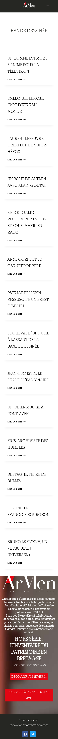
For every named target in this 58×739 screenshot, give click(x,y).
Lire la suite (16, 79)
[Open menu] (48, 6)
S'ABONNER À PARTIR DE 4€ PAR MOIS (29, 695)
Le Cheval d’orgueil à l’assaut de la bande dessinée (28, 339)
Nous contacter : (29, 720)
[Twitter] (33, 734)
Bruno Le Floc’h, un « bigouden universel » (27, 548)
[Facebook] (25, 734)
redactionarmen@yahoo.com (29, 725)
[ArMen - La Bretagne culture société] (29, 5)
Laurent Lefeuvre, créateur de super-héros (27, 145)
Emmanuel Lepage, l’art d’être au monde (25, 105)
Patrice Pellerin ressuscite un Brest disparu (28, 299)
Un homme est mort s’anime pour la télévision (27, 64)
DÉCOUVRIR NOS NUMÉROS (29, 676)
